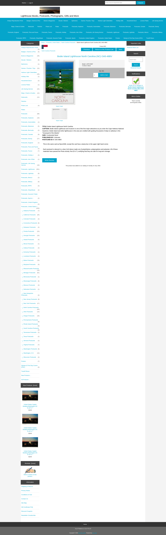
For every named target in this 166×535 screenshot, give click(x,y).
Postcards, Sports (70, 38)
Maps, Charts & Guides (17, 26)
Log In (31, 3)
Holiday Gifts (119, 21)
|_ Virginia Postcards (30, 345)
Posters (118, 38)
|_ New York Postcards (30, 303)
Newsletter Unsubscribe (28, 515)
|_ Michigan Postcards (30, 273)
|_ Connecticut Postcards (30, 223)
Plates (57, 26)
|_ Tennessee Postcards (30, 332)
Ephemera (74, 21)
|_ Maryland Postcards (30, 264)
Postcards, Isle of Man (76, 32)
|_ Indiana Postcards (30, 248)
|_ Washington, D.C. (30, 353)
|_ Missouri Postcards (30, 285)
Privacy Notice (25, 490)
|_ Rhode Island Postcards (30, 324)
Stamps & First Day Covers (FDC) (133, 38)
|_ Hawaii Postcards (30, 239)
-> (30, 207)
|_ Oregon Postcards (30, 316)
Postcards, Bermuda (125, 26)
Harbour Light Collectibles (105, 21)
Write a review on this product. (30, 472)
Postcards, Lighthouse (113, 32)
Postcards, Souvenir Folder (54, 38)
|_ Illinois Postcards (30, 244)
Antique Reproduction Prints (15, 21)
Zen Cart (94, 533)
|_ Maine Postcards (30, 260)
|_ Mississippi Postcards (30, 281)
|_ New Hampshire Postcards (30, 294)
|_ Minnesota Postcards (30, 277)
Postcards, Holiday (61, 32)
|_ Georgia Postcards (30, 235)
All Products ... (25, 379)
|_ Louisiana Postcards (30, 256)
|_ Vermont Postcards (30, 340)
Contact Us (24, 499)
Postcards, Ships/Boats (36, 38)
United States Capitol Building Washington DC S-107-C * (30, 400)
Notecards (31, 26)
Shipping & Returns (27, 486)
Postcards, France (47, 32)
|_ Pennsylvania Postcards (30, 320)
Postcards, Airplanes (77, 26)
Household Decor (132, 21)
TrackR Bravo (150, 38)
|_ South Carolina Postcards (30, 328)
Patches (39, 26)
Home (24, 3)
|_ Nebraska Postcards (30, 289)
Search (136, 53)
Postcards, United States (53, 42)
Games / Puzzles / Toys (87, 21)
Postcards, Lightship (128, 32)
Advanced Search (136, 68)
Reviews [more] (30, 463)
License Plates (144, 21)
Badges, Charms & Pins (33, 21)
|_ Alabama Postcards (30, 211)
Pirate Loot (49, 26)
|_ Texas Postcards (30, 336)
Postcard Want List (132, 47)
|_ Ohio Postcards (30, 312)
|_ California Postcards (30, 215)
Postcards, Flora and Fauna (30, 32)
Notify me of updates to (136, 84)
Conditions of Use (26, 494)
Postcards (65, 26)
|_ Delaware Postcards (30, 227)
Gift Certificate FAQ (27, 507)
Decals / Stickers (63, 21)
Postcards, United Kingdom (86, 38)
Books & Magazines (49, 21)
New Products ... (26, 375)
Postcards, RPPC (21, 38)
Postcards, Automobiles (93, 26)
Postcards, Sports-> (30, 198)
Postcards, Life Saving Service (94, 32)
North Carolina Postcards (68, 42)
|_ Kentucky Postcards (30, 252)
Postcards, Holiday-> (30, 155)
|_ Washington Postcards (30, 349)
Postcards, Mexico (143, 32)
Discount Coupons (26, 511)
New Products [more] (30, 385)
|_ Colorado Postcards (30, 219)
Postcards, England (13, 32)
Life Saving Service (157, 21)
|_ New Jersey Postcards (30, 299)
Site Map (24, 503)
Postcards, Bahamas (110, 26)
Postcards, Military (157, 32)
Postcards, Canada (139, 26)
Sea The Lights (82, 533)
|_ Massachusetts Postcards (30, 269)
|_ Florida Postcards (30, 231)
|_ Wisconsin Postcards (30, 357)
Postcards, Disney (154, 26)
